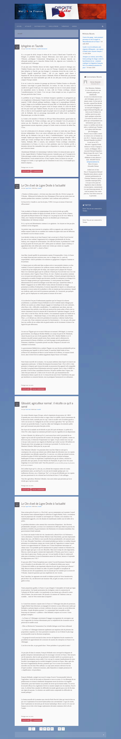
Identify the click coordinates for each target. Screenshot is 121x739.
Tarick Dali (28, 48)
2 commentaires (37, 171)
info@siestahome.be (93, 162)
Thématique (65, 26)
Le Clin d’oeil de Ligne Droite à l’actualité (43, 185)
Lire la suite (26, 171)
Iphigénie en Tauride (32, 45)
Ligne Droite (28, 188)
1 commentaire (36, 720)
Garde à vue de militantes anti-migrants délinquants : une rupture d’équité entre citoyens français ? (93, 49)
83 (59, 729)
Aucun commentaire (38, 389)
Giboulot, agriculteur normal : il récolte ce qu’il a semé (47, 405)
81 (52, 729)
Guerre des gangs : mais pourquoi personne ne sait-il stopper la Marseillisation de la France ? (93, 39)
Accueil (19, 26)
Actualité (28, 26)
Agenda (74, 26)
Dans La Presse (53, 26)
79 (44, 729)
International (44, 48)
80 (48, 729)
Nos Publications (39, 26)
